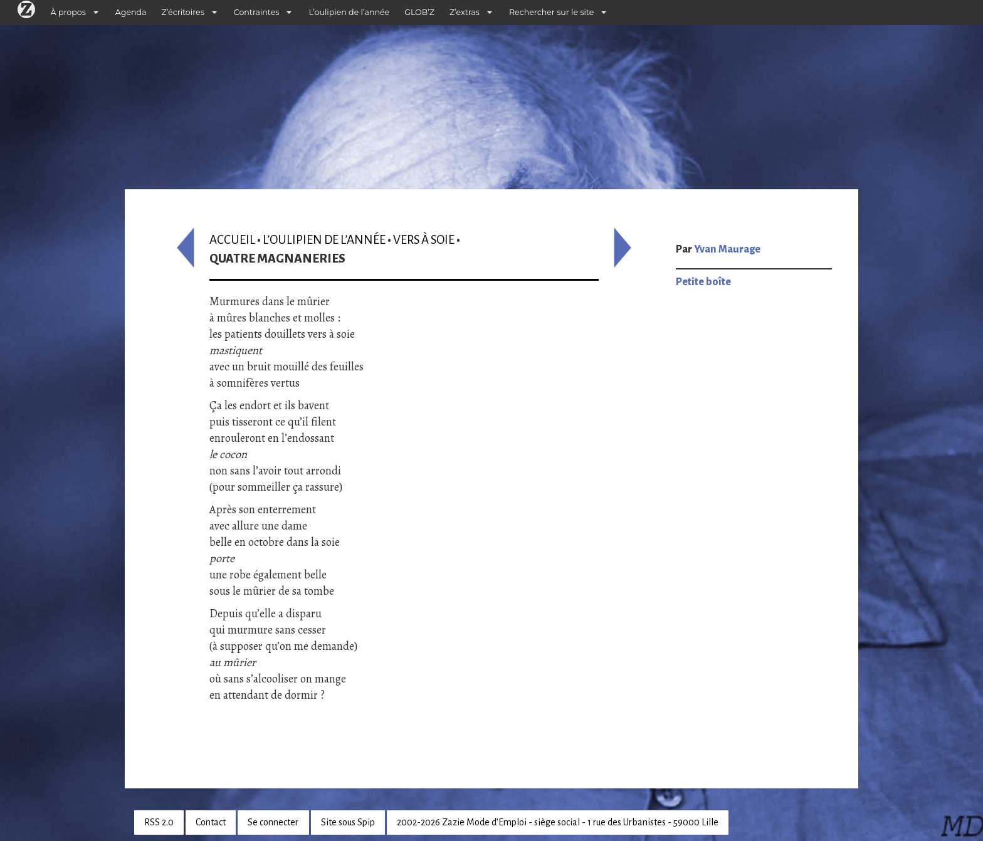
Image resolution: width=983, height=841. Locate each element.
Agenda (131, 12)
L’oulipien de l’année (348, 12)
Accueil (232, 239)
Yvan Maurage (727, 249)
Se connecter (273, 822)
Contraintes (257, 12)
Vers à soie (424, 239)
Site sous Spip (348, 822)
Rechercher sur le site (551, 12)
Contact (211, 822)
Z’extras (464, 12)
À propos (68, 12)
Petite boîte (703, 282)
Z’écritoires (183, 12)
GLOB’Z (419, 12)
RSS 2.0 (159, 822)
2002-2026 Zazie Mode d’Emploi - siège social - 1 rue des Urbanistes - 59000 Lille (557, 822)
